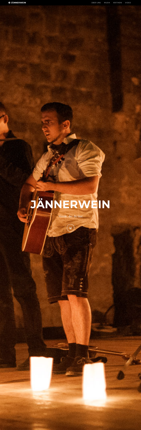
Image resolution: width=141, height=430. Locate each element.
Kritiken (117, 5)
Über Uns (96, 5)
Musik (107, 5)
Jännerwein (17, 5)
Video (128, 5)
